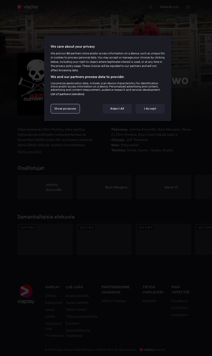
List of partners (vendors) (67, 94)
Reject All (117, 108)
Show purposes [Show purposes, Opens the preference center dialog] (65, 108)
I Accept (150, 108)
